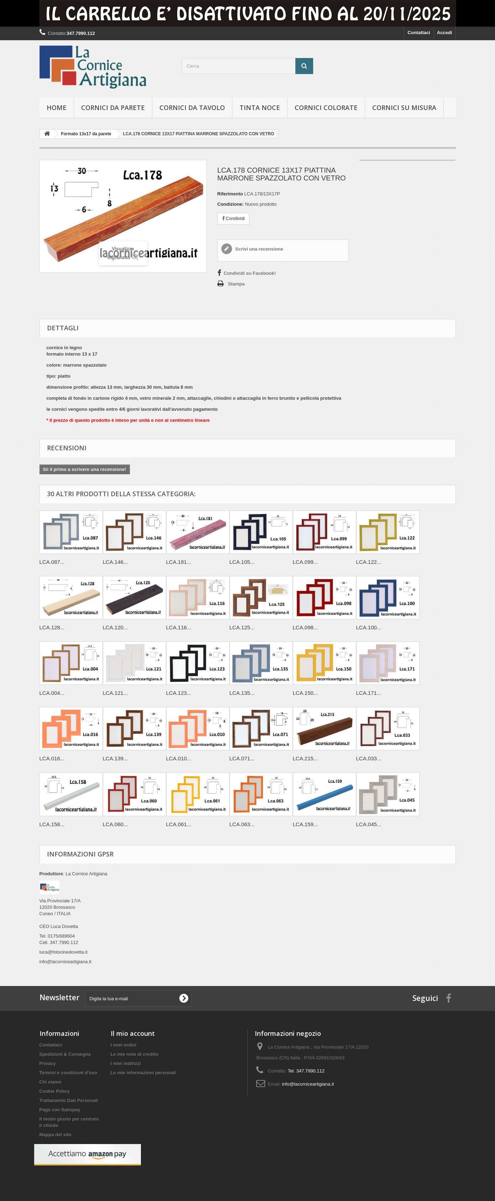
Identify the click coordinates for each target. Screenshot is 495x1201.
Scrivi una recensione (258, 249)
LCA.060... (115, 824)
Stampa (236, 284)
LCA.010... (178, 758)
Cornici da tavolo (192, 107)
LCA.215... (305, 758)
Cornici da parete (113, 107)
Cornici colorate (326, 107)
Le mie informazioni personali (143, 1072)
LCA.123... (178, 693)
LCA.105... (242, 562)
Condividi (233, 218)
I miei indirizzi (126, 1063)
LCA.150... (305, 693)
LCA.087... (52, 562)
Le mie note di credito (134, 1054)
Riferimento (230, 193)
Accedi (444, 32)
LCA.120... (115, 627)
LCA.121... (115, 693)
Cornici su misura (404, 107)
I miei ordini (124, 1045)
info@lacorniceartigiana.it (308, 1084)
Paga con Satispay (60, 1109)
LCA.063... (242, 824)
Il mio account (133, 1033)
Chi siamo (51, 1082)
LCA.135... (242, 693)
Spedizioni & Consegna (65, 1054)
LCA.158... (52, 824)
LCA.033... (368, 758)
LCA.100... (368, 627)
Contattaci (418, 32)
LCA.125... (242, 627)
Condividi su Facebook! (250, 273)
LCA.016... (52, 758)
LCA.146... (115, 562)
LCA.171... (368, 693)
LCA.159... (305, 824)
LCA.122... (368, 562)
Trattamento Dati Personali (69, 1100)
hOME (57, 107)
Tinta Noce (259, 107)
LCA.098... (305, 627)
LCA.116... (178, 627)
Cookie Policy (55, 1091)
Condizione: (230, 204)
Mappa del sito (56, 1134)
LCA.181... (178, 562)
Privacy (48, 1063)
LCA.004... (52, 693)
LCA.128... (52, 627)
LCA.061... (178, 824)
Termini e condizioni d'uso (68, 1072)
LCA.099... (305, 562)
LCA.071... (242, 758)
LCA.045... (368, 824)
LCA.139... (115, 758)
